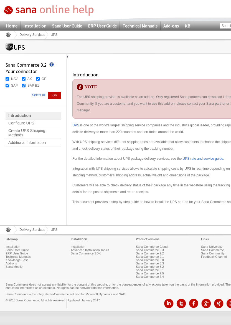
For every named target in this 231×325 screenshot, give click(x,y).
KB (187, 26)
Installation (34, 26)
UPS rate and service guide (203, 159)
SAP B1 (33, 86)
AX (29, 79)
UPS (75, 125)
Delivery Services (32, 35)
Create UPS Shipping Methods (26, 132)
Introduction (19, 115)
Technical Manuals (140, 26)
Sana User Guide (67, 26)
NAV (14, 79)
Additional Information (27, 142)
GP (44, 79)
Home (11, 26)
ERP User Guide (102, 26)
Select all (38, 95)
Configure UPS (21, 123)
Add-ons (171, 26)
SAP (14, 86)
